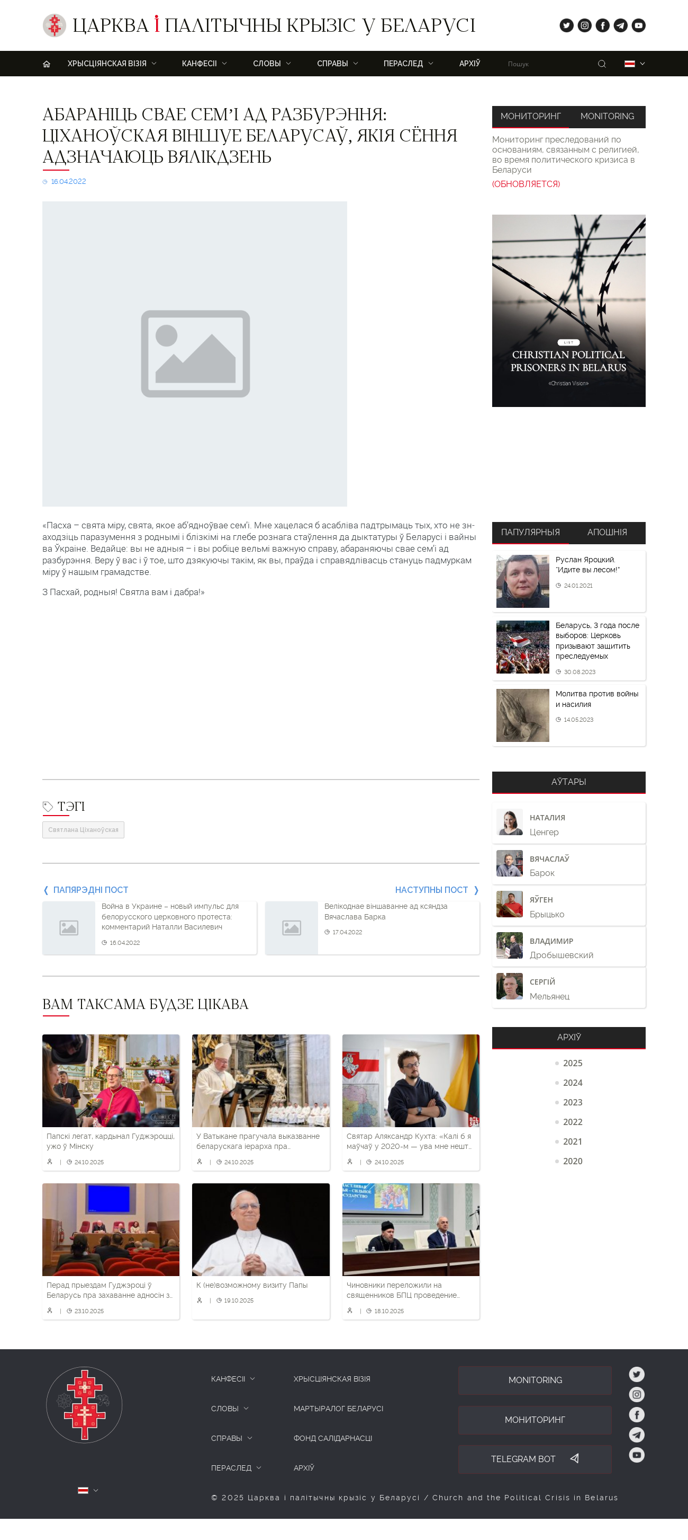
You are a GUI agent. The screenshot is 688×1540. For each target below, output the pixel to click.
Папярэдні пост (91, 890)
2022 (573, 1122)
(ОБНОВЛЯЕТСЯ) (526, 184)
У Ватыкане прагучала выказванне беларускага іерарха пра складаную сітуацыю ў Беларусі (258, 1142)
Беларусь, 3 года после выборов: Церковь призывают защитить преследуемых (597, 641)
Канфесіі (199, 63)
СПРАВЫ (226, 1438)
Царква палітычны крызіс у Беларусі (274, 28)
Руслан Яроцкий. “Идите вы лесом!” (588, 564)
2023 (573, 1102)
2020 (573, 1161)
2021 (573, 1141)
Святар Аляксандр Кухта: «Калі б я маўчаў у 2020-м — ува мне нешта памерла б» (410, 1142)
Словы (267, 63)
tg (617, 23)
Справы (332, 63)
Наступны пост (431, 890)
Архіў (470, 63)
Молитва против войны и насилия (597, 699)
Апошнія (607, 532)
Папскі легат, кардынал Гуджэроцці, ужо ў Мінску (111, 1141)
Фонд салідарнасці (333, 1438)
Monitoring (607, 116)
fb (599, 23)
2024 (573, 1082)
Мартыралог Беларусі (338, 1408)
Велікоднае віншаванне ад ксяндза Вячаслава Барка (386, 911)
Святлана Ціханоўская (83, 830)
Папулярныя (530, 532)
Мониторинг (531, 116)
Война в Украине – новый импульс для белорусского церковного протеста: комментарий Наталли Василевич (170, 916)
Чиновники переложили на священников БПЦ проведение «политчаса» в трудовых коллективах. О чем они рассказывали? (402, 1291)
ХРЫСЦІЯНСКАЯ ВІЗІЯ (107, 63)
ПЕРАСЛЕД (403, 63)
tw (564, 23)
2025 (573, 1063)
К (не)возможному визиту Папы (251, 1285)
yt (635, 23)
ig (580, 23)
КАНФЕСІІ (228, 1379)
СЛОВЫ (225, 1408)
